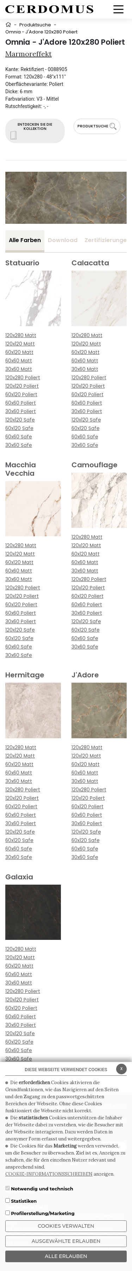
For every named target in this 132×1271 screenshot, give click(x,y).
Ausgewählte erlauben (66, 1241)
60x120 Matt (19, 352)
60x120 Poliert (21, 394)
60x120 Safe (19, 428)
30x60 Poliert (20, 411)
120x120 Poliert (22, 386)
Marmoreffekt (28, 53)
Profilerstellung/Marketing (43, 1213)
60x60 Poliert (20, 403)
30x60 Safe (18, 445)
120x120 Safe (20, 420)
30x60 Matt (18, 369)
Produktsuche (35, 24)
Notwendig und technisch (42, 1188)
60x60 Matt (18, 361)
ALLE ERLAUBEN (66, 1256)
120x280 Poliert (22, 377)
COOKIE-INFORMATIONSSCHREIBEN (49, 1174)
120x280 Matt (20, 335)
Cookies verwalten (66, 1226)
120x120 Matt (20, 344)
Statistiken (24, 1201)
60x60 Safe (18, 437)
